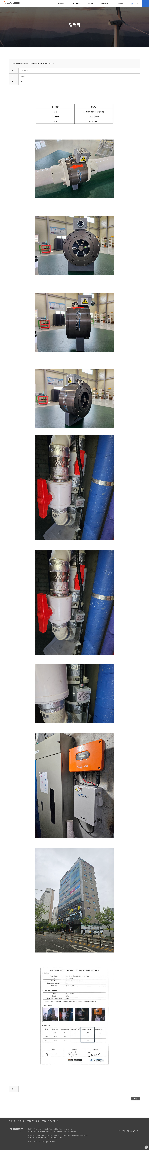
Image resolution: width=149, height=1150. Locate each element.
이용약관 (21, 1121)
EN (137, 3)
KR (132, 3)
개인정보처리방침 (33, 1121)
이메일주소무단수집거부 (50, 1121)
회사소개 (12, 1121)
